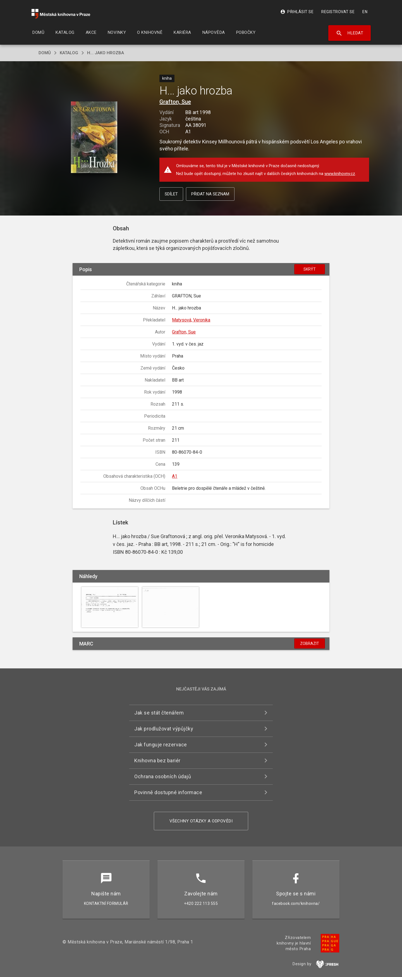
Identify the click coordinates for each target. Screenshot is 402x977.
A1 (174, 476)
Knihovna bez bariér (157, 760)
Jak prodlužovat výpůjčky (163, 729)
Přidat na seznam (210, 194)
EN (364, 12)
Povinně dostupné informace (168, 792)
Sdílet (171, 194)
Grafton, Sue (175, 101)
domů (45, 52)
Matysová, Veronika (191, 320)
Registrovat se (338, 12)
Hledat (349, 33)
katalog (69, 52)
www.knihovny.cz (339, 173)
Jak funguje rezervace (160, 744)
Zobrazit (309, 643)
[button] (94, 138)
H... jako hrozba (105, 52)
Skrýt (309, 269)
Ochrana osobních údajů (162, 776)
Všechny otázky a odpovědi (201, 821)
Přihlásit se (297, 11)
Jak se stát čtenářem (159, 713)
